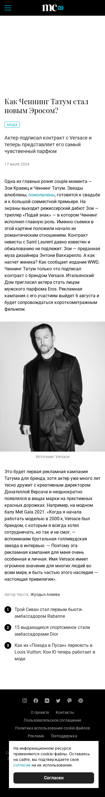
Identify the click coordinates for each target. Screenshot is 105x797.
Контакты (65, 712)
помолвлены (41, 194)
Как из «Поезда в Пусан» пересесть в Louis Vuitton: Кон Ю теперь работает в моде (55, 652)
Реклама (36, 736)
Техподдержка (64, 736)
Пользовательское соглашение (52, 720)
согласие (22, 765)
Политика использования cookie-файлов (52, 728)
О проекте (40, 712)
